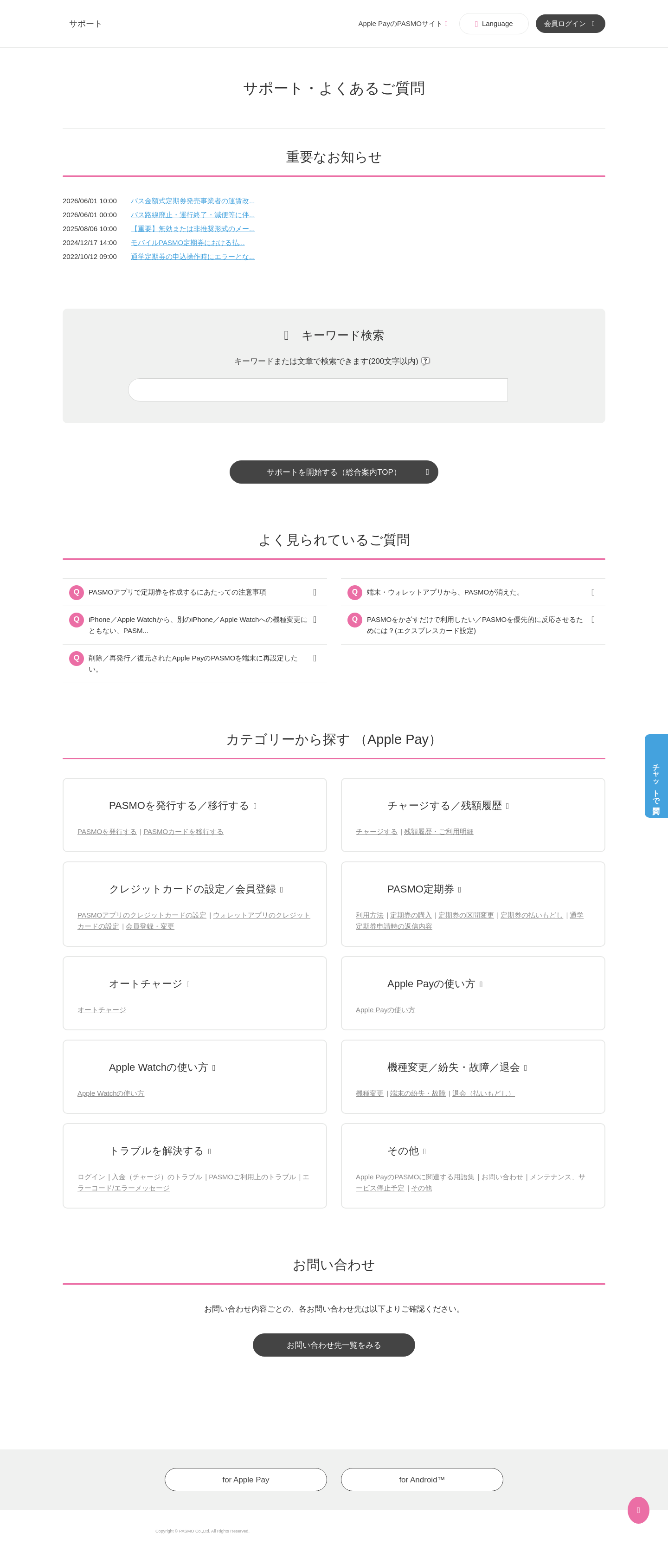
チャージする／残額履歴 (444, 805)
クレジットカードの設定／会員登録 (192, 889)
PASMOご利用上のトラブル (252, 1177)
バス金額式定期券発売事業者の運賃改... (193, 201)
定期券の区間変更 (466, 915)
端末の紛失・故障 (418, 1093)
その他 (403, 1151)
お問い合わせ (502, 1177)
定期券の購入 (411, 915)
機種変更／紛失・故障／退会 (453, 1067)
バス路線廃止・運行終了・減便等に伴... (193, 215)
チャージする (377, 831)
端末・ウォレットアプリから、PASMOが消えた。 (445, 592)
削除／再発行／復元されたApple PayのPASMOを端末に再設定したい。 (193, 663)
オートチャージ (146, 983)
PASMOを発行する (107, 831)
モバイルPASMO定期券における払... (188, 242)
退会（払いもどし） (483, 1093)
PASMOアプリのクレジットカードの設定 (141, 915)
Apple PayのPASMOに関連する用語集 (415, 1177)
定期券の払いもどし (532, 915)
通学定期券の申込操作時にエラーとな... (193, 256)
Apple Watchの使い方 (158, 1067)
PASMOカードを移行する (183, 831)
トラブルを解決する (156, 1151)
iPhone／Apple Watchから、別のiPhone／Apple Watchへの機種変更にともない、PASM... (198, 624)
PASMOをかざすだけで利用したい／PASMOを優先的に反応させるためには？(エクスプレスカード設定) (475, 624)
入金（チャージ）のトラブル (157, 1177)
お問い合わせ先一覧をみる (334, 1345)
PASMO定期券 (420, 889)
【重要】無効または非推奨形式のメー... (193, 229)
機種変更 (370, 1093)
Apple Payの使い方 (431, 983)
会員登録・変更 (150, 926)
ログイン (91, 1177)
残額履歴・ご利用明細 (439, 831)
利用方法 (370, 915)
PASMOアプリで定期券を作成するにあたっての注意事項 (177, 592)
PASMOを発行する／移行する (179, 805)
